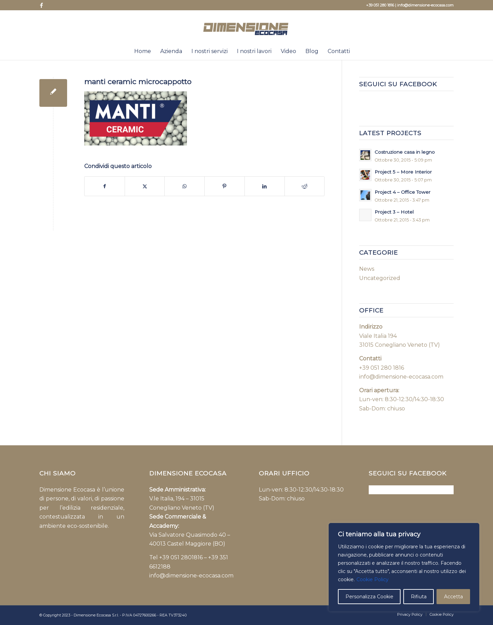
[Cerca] (358, 51)
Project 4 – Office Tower (402, 192)
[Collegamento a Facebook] (41, 5)
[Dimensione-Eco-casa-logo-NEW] (247, 26)
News (366, 269)
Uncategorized (379, 278)
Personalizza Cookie (369, 597)
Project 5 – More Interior (403, 172)
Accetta (453, 597)
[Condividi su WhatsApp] (184, 186)
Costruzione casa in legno (405, 152)
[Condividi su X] (145, 186)
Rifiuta (419, 597)
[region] (404, 567)
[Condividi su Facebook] (105, 186)
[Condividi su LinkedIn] (265, 186)
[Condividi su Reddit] (305, 186)
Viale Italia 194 (378, 336)
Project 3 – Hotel (394, 212)
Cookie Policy (372, 579)
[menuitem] (142, 51)
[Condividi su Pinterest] (224, 186)
